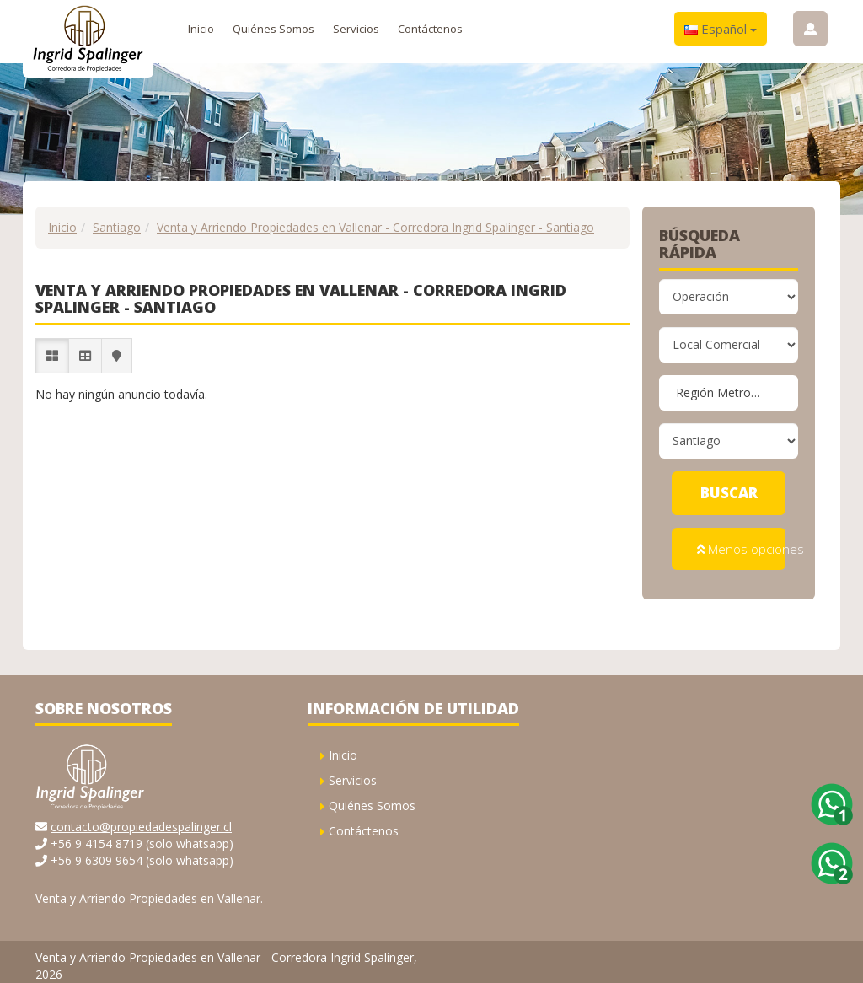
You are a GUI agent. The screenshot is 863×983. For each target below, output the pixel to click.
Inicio (201, 28)
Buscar (729, 492)
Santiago (117, 227)
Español (720, 28)
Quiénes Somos (273, 28)
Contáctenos (430, 28)
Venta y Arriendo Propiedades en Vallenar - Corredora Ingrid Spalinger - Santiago (375, 227)
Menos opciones (741, 544)
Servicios (356, 28)
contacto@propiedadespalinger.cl (141, 818)
